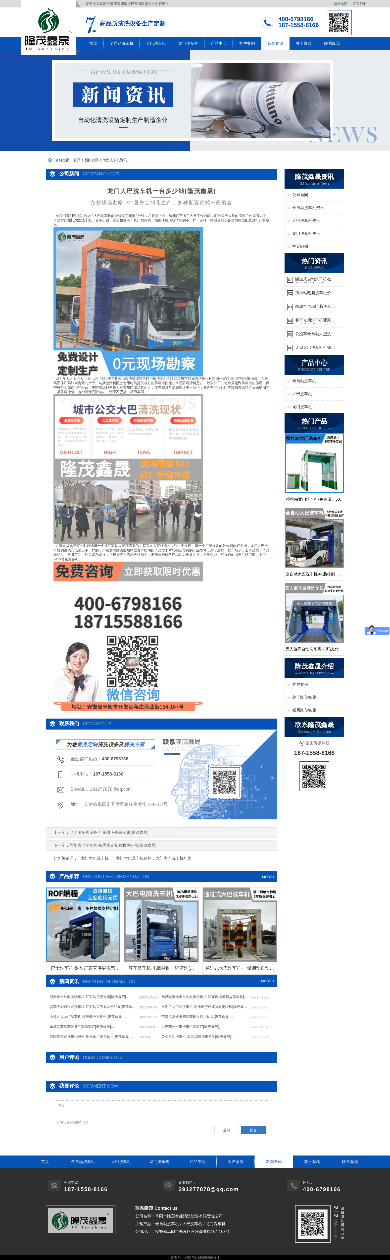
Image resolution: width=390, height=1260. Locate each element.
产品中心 (219, 43)
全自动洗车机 (122, 43)
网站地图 (341, 4)
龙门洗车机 (188, 43)
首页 (93, 43)
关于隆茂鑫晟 (304, 697)
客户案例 (247, 43)
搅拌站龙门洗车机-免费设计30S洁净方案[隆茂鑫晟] (314, 501)
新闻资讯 (275, 43)
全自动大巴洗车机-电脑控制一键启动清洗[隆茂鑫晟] (314, 576)
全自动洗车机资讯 (308, 208)
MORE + (268, 981)
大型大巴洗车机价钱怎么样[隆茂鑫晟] (315, 348)
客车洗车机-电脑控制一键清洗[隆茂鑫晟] (161, 970)
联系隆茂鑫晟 (304, 710)
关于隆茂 (304, 43)
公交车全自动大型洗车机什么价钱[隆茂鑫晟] (315, 334)
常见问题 (300, 246)
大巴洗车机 (156, 43)
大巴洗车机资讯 (114, 160)
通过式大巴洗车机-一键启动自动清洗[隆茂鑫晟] (239, 970)
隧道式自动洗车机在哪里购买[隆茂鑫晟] (315, 280)
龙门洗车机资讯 (306, 233)
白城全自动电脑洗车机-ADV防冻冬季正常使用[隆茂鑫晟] (314, 307)
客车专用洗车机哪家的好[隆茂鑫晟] (315, 321)
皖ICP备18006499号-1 (202, 1258)
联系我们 (360, 4)
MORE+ (268, 877)
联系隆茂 (332, 43)
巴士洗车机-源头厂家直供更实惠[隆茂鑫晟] (83, 970)
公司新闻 (300, 195)
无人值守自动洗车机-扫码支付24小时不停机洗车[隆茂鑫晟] (314, 651)
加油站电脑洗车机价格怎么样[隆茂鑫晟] (315, 293)
